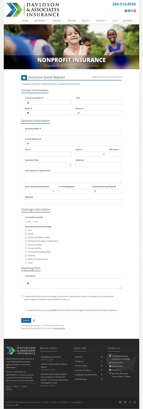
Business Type (32, 160)
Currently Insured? (34, 217)
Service (57, 20)
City (28, 149)
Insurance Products (88, 370)
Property (30, 255)
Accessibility (76, 402)
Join (115, 20)
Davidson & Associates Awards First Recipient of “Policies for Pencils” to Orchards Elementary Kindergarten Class (54, 380)
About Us (88, 357)
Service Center (88, 365)
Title (78, 98)
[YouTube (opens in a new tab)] (135, 10)
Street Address (33, 139)
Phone (80, 108)
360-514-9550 (117, 362)
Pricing (72, 20)
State (79, 149)
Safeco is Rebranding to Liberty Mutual (54, 367)
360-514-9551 (117, 366)
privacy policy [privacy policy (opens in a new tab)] (59, 328)
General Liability (33, 244)
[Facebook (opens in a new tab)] (126, 10)
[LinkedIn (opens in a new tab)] (129, 10)
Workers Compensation (36, 259)
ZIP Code (114, 149)
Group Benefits (33, 248)
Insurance (41, 20)
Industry (80, 160)
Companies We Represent (88, 374)
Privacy (54, 402)
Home (25, 20)
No (35, 221)
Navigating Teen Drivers (54, 358)
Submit (26, 320)
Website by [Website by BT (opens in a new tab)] (12, 405)
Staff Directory (88, 379)
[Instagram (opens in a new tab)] (132, 10)
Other (29, 262)
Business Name (33, 128)
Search (46, 402)
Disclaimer (64, 402)
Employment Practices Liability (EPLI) (41, 241)
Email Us (115, 370)
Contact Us (88, 361)
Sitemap (9, 389)
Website (29, 197)
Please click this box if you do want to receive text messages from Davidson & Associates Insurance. (71, 310)
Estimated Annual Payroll (104, 186)
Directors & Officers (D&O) (37, 237)
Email (28, 108)
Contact (102, 20)
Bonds (29, 233)
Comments (30, 276)
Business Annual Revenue (37, 186)
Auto (28, 230)
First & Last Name (34, 98)
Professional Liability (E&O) (38, 252)
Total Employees (66, 186)
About (86, 20)
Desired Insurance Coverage (38, 226)
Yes (28, 221)
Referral (129, 20)
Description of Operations (37, 170)
